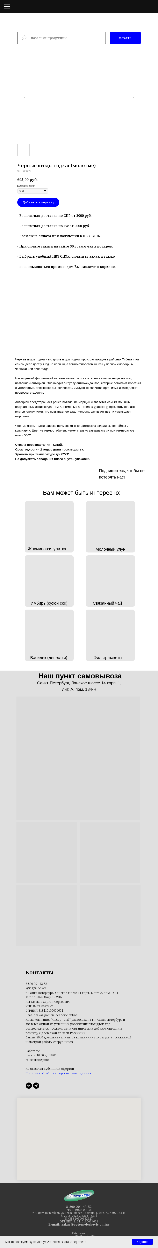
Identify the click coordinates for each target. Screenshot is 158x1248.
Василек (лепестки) (48, 657)
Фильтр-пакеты (108, 657)
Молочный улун (110, 549)
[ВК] (29, 1086)
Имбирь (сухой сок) (49, 603)
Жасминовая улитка (47, 549)
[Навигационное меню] (7, 7)
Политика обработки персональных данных (58, 1073)
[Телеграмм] (36, 1086)
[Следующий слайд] (133, 97)
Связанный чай (107, 603)
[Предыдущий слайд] (24, 97)
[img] (84, 472)
